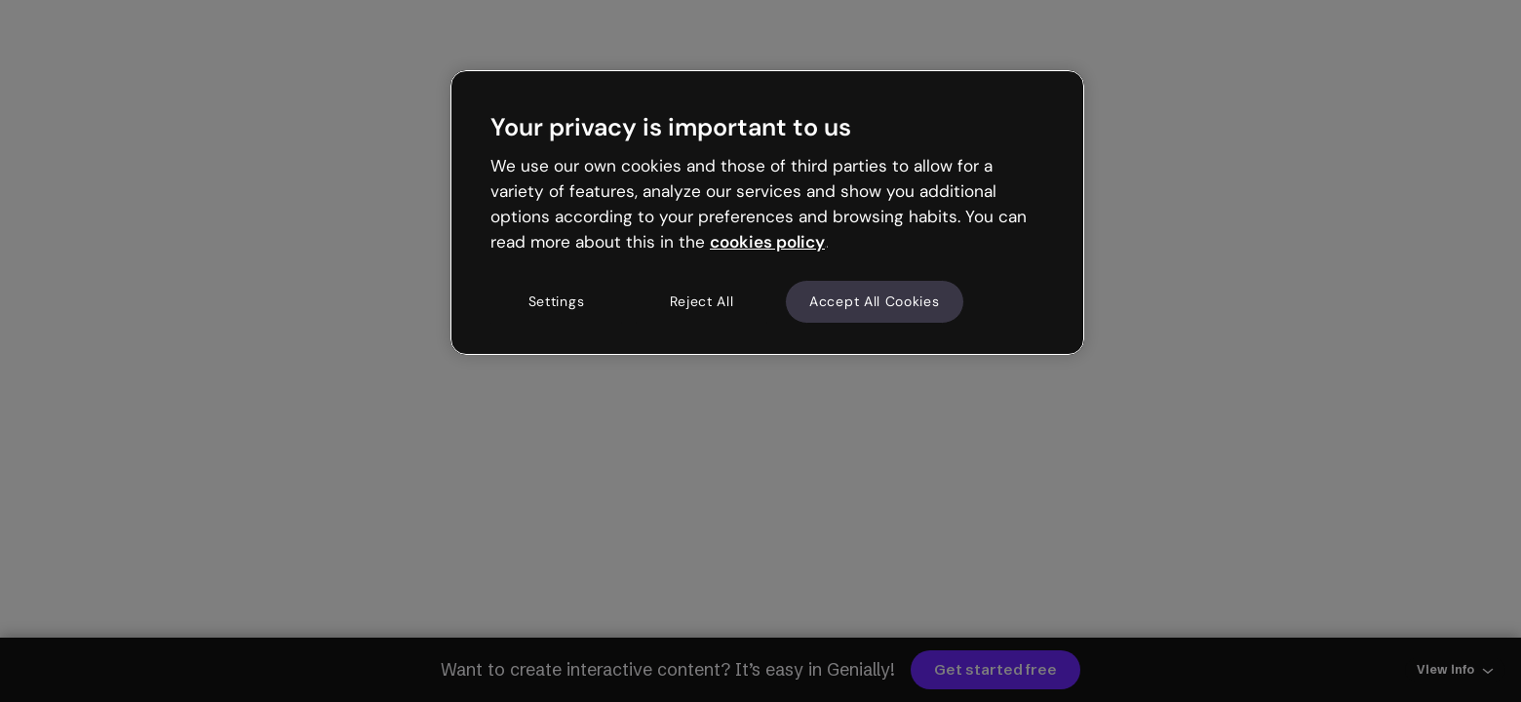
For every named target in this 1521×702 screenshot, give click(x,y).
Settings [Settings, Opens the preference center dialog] (556, 301)
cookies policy (767, 242)
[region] (767, 212)
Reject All (702, 301)
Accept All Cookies (874, 301)
